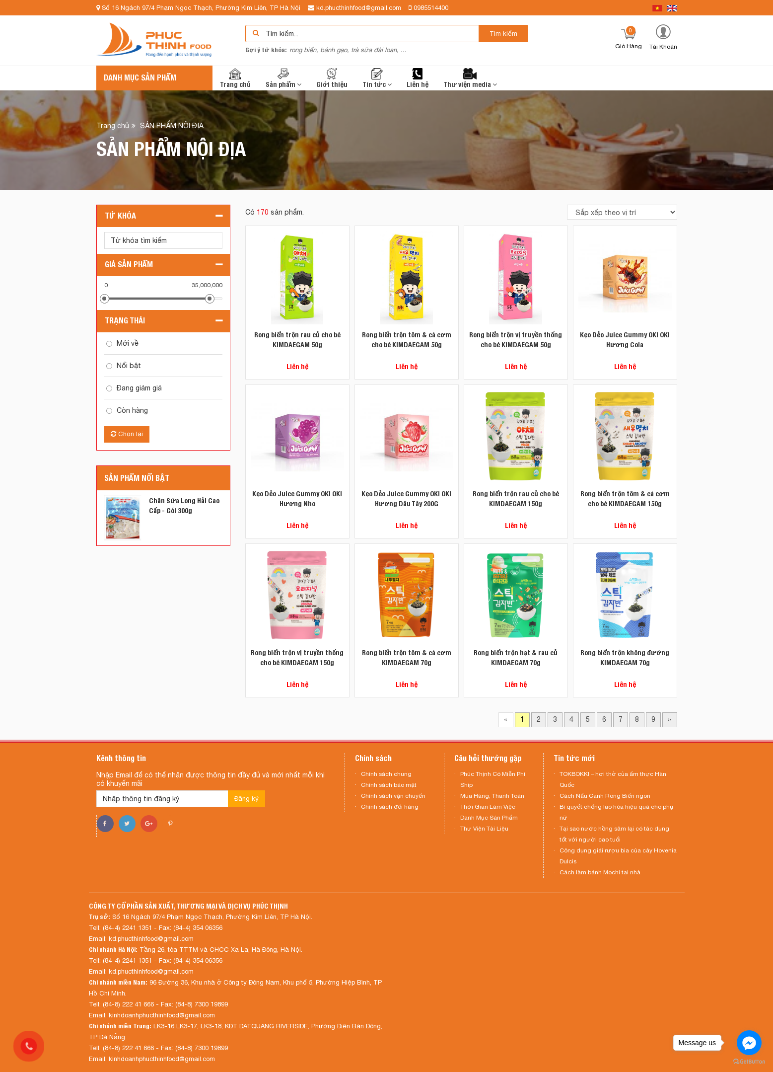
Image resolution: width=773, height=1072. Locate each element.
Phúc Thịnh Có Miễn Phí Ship (492, 779)
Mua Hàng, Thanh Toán (492, 795)
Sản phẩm (283, 78)
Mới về (128, 343)
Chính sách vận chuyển (393, 795)
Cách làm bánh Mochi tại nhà (600, 872)
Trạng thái (125, 320)
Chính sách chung (386, 773)
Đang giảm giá (139, 388)
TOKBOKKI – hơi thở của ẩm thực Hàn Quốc (613, 779)
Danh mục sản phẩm (140, 77)
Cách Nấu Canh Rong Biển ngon (605, 795)
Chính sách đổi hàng (390, 806)
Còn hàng (132, 410)
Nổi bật (129, 366)
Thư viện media (470, 78)
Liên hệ (417, 78)
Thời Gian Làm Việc (487, 806)
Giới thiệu (332, 78)
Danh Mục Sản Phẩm (489, 817)
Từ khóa (120, 216)
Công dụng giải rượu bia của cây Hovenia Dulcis (618, 856)
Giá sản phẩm (129, 264)
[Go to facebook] (749, 1042)
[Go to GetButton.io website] (749, 1062)
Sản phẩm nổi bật (136, 478)
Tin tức (377, 78)
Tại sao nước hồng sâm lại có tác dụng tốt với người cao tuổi (614, 834)
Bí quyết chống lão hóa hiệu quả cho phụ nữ (616, 812)
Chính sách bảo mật (389, 784)
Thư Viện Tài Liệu (484, 828)
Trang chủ (235, 78)
